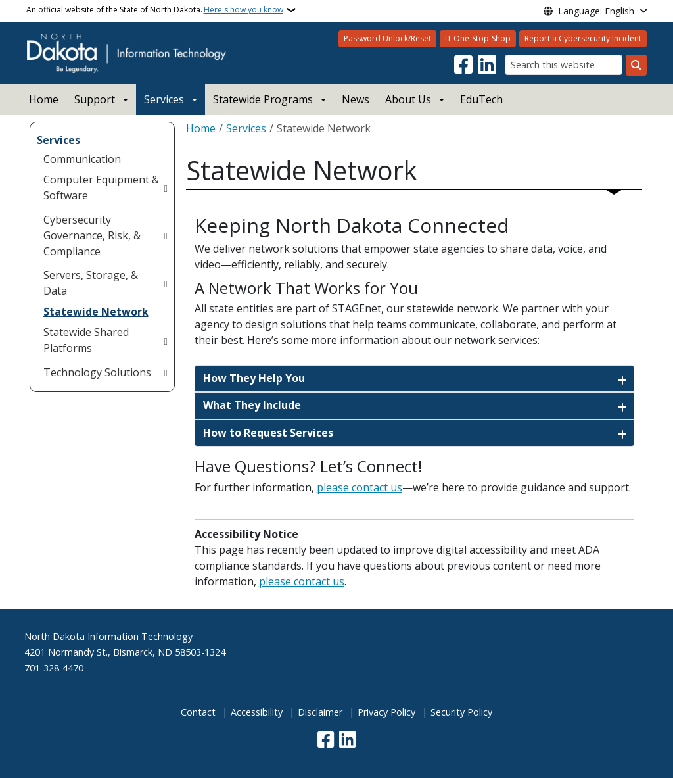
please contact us (359, 487)
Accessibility (257, 712)
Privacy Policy (386, 712)
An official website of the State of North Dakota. (154, 10)
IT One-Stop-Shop (478, 38)
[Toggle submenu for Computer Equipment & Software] (165, 187)
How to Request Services (268, 432)
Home (43, 99)
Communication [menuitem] (82, 159)
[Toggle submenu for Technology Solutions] (165, 372)
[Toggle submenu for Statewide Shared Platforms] (165, 340)
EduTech (481, 99)
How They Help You (254, 378)
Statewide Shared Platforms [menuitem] (86, 340)
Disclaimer (320, 712)
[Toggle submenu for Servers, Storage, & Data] (165, 283)
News (355, 99)
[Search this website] (563, 65)
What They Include (252, 405)
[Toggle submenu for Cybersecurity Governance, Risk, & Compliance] (165, 235)
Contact (198, 712)
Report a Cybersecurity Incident (582, 38)
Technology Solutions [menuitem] (97, 372)
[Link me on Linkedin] (487, 65)
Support (94, 99)
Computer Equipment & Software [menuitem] (101, 187)
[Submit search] (636, 65)
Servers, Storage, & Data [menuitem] (90, 283)
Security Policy (461, 712)
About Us (408, 99)
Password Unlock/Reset (387, 38)
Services (164, 99)
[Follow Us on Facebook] (463, 65)
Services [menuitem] (58, 140)
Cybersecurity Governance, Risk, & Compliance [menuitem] (92, 235)
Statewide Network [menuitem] (96, 311)
